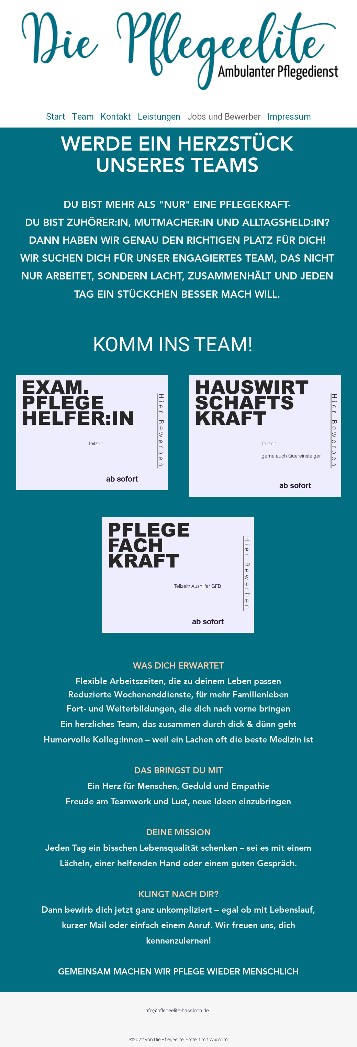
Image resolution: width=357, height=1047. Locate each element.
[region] (92, 432)
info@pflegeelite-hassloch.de (176, 1010)
